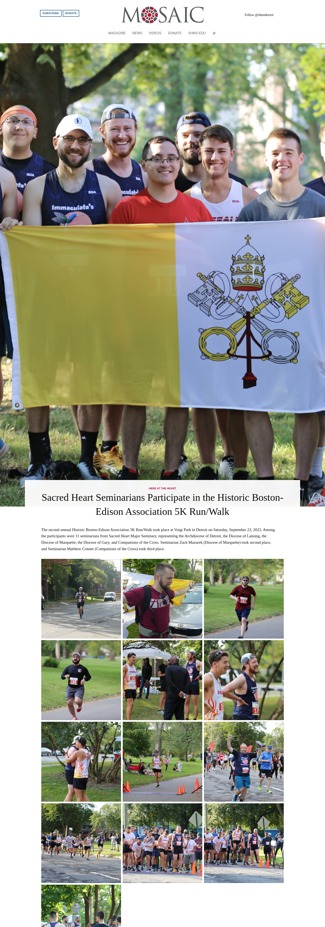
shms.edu (197, 33)
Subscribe (50, 13)
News (137, 33)
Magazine (117, 33)
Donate (71, 13)
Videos (155, 33)
